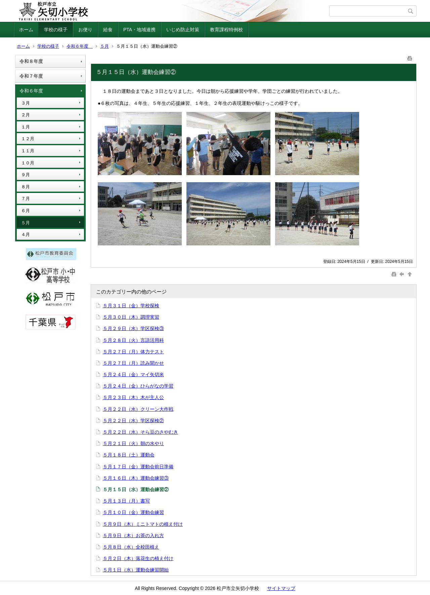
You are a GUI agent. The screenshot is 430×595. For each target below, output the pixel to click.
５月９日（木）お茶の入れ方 (133, 535)
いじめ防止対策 (182, 29)
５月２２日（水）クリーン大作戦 (138, 409)
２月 (25, 114)
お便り (85, 29)
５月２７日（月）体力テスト (133, 351)
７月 (25, 198)
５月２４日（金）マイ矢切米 (133, 374)
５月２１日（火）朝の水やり (133, 443)
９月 (25, 174)
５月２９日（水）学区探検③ (133, 328)
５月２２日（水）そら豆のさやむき (140, 432)
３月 (25, 103)
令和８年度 (31, 61)
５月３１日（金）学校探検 (131, 305)
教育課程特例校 (226, 29)
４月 (25, 234)
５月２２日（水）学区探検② (133, 420)
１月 (25, 126)
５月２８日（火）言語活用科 (133, 340)
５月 (104, 46)
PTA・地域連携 (139, 29)
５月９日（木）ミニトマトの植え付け (143, 524)
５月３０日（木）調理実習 (131, 317)
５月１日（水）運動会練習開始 (136, 569)
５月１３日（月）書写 (126, 501)
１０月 (27, 162)
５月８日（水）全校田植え (131, 547)
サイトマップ (281, 588)
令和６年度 (80, 46)
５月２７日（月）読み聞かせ (133, 363)
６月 (25, 210)
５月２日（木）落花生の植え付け (138, 558)
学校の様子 (56, 29)
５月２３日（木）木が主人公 (133, 397)
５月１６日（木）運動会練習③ (136, 478)
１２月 (27, 138)
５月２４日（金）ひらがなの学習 (138, 386)
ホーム (26, 29)
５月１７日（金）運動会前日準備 (138, 466)
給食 (108, 29)
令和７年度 (31, 76)
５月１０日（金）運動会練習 (133, 512)
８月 (25, 186)
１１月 (27, 150)
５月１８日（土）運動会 (129, 455)
